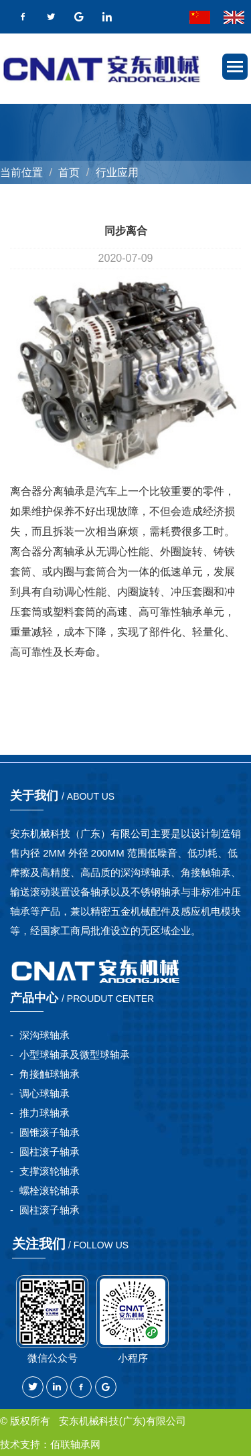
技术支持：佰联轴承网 (50, 1444)
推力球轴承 (44, 1112)
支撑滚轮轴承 (49, 1171)
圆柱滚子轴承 (49, 1151)
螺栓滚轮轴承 (49, 1190)
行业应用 (117, 172)
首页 (69, 172)
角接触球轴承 (49, 1074)
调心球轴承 (44, 1093)
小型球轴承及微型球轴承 (74, 1054)
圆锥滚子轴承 (49, 1132)
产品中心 (82, 998)
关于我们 (62, 795)
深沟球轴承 (44, 1035)
